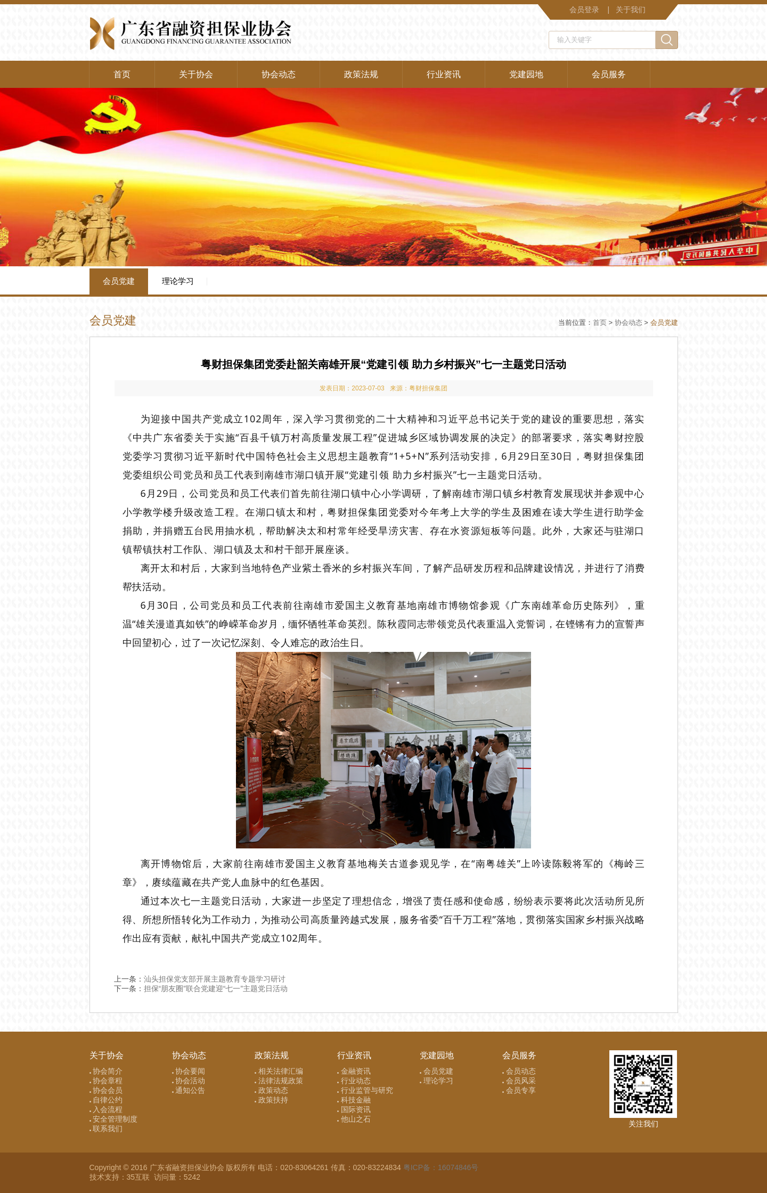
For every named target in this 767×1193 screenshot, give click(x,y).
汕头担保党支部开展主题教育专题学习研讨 (214, 979)
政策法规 (361, 74)
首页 (121, 74)
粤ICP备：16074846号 (441, 1167)
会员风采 (519, 1080)
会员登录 (584, 9)
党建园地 (526, 74)
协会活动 (189, 1080)
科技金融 (354, 1100)
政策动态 (271, 1090)
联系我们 (106, 1128)
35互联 (139, 1177)
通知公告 (189, 1090)
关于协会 (196, 74)
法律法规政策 (279, 1080)
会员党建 (119, 280)
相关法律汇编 (279, 1071)
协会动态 (279, 74)
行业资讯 (444, 74)
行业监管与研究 (365, 1090)
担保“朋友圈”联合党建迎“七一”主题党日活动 (216, 988)
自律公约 (106, 1100)
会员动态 (519, 1071)
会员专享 (519, 1090)
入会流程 (106, 1109)
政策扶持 (271, 1100)
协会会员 (106, 1090)
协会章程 (106, 1080)
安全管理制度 (113, 1119)
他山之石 (354, 1119)
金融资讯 (354, 1071)
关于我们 (631, 9)
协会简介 (106, 1071)
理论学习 (178, 280)
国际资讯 (354, 1109)
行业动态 (354, 1080)
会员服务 (609, 74)
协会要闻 (189, 1071)
